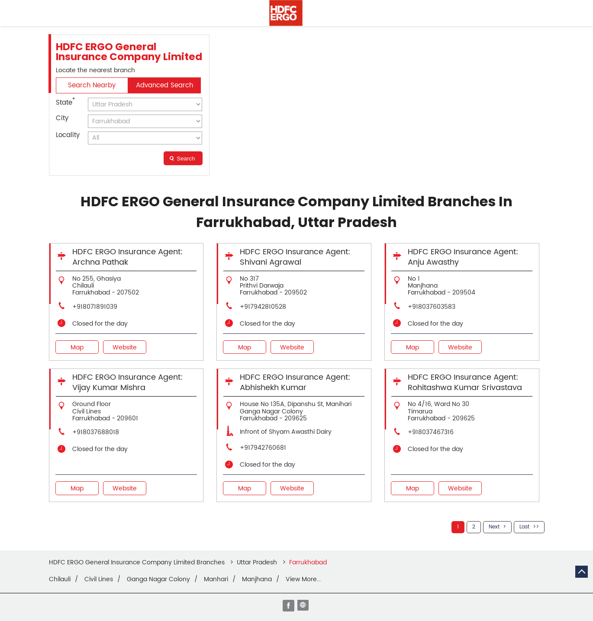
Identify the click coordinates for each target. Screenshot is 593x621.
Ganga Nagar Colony (158, 579)
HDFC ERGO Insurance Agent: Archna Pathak (127, 257)
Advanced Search (164, 85)
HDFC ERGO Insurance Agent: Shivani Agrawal (295, 257)
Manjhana (257, 579)
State (65, 102)
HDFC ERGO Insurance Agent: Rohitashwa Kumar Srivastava (465, 382)
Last (524, 527)
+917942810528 (263, 307)
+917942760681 (263, 448)
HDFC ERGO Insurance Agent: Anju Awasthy (463, 257)
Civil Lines (98, 579)
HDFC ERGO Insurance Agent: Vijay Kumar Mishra (127, 382)
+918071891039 (94, 307)
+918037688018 (95, 432)
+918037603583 (431, 307)
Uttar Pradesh (257, 562)
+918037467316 (431, 432)
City (62, 118)
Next (494, 527)
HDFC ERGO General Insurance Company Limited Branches (137, 562)
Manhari (216, 579)
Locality (68, 135)
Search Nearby (92, 85)
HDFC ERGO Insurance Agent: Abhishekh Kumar (295, 382)
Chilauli (60, 579)
